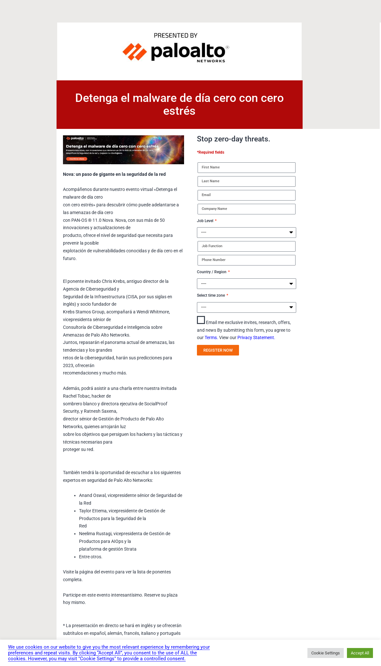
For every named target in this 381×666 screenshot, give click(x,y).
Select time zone (211, 295)
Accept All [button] (360, 653)
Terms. (212, 337)
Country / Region (212, 272)
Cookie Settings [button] (325, 653)
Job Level (205, 221)
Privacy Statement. (256, 337)
